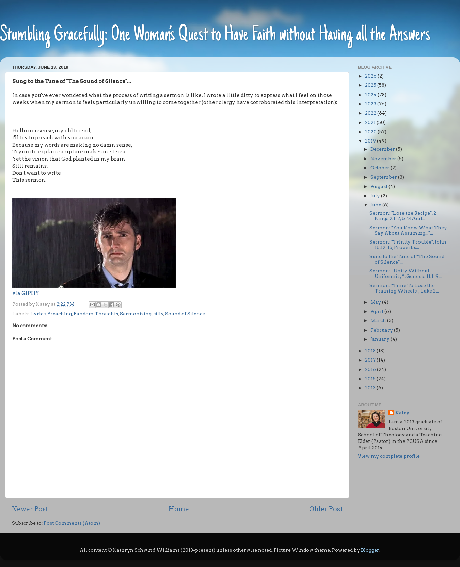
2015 (371, 378)
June (376, 204)
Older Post (326, 509)
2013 (371, 387)
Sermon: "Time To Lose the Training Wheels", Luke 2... (404, 288)
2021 (371, 122)
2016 (371, 369)
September (384, 177)
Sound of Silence (185, 313)
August (379, 186)
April (377, 311)
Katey (402, 412)
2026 (371, 76)
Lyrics (38, 313)
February (382, 330)
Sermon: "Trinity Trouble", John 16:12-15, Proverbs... (407, 244)
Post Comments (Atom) (72, 523)
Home (179, 509)
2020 (371, 131)
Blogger (370, 550)
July (375, 195)
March (378, 320)
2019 (371, 141)
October (380, 167)
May (376, 302)
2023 (371, 103)
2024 (371, 94)
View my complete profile (389, 456)
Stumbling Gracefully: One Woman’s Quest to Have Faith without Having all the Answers (215, 35)
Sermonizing (136, 313)
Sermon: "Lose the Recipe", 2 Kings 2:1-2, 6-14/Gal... (402, 215)
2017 (371, 360)
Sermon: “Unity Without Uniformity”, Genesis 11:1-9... (405, 273)
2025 (371, 85)
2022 (371, 113)
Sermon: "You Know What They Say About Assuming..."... (408, 230)
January (380, 339)
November (383, 158)
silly (158, 313)
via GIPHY (25, 293)
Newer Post (30, 509)
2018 (371, 350)
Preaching (59, 313)
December (383, 149)
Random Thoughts (96, 313)
